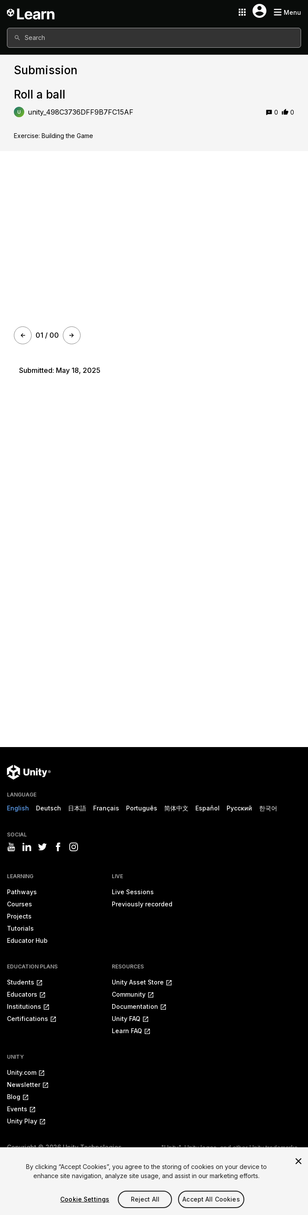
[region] (154, 1181)
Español (207, 808)
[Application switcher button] (242, 12)
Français (106, 808)
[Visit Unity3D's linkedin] (27, 847)
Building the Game (67, 135)
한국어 (268, 808)
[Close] (298, 1161)
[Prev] (23, 335)
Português (141, 808)
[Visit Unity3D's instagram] (73, 847)
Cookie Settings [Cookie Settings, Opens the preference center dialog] (84, 1199)
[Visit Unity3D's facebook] (58, 847)
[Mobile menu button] (287, 12)
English (18, 808)
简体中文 (176, 808)
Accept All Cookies (211, 1199)
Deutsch (48, 808)
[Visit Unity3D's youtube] (11, 847)
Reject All (145, 1199)
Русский (239, 808)
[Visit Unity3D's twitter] (42, 847)
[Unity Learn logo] (31, 12)
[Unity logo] (29, 772)
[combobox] (154, 38)
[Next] (72, 335)
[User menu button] (259, 11)
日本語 (77, 808)
